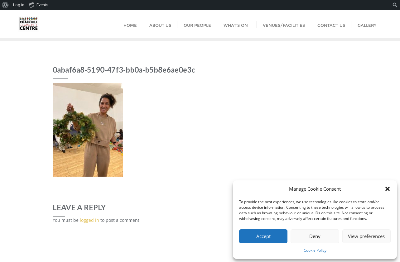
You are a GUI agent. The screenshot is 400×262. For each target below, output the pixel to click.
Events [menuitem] (38, 4)
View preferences (366, 236)
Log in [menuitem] (18, 4)
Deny (314, 236)
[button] (387, 189)
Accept (263, 236)
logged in (89, 220)
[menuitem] (5, 5)
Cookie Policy (315, 250)
